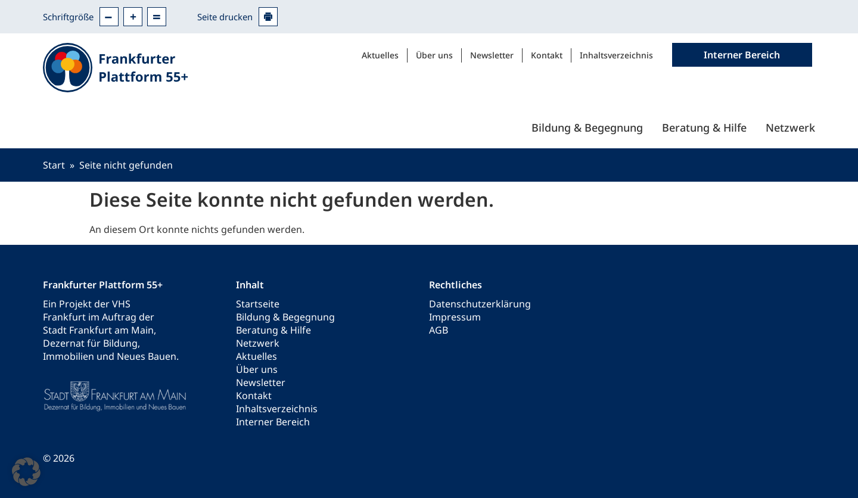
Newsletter (492, 55)
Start (54, 165)
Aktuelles (380, 55)
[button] (26, 472)
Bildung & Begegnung (587, 127)
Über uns (434, 55)
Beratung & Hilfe (704, 127)
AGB (438, 330)
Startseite (257, 303)
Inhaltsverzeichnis (616, 55)
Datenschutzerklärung (480, 303)
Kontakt (546, 55)
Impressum (455, 316)
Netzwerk (790, 127)
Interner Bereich (273, 421)
